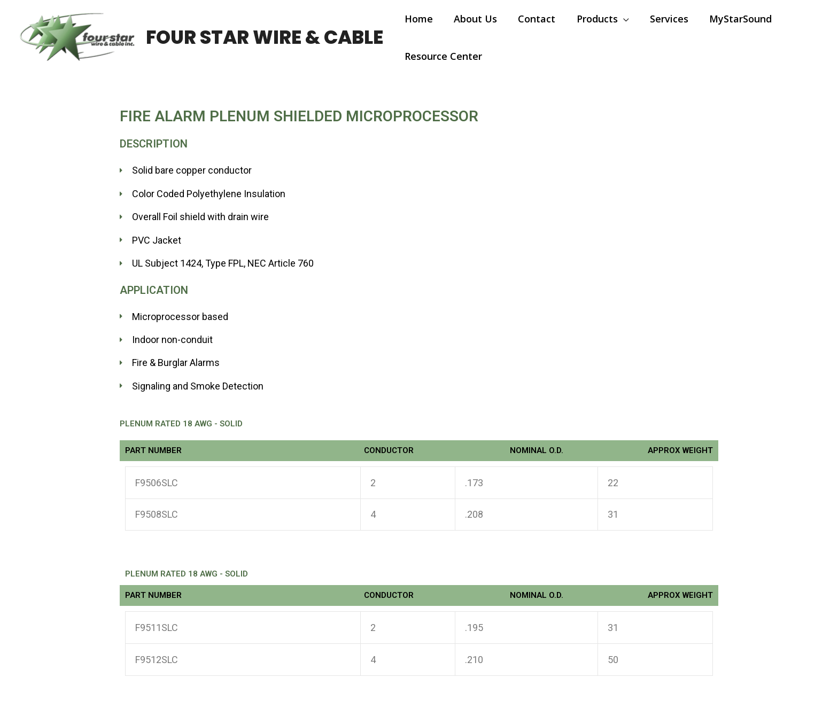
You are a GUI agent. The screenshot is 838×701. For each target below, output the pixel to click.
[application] (617, 18)
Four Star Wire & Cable (264, 37)
